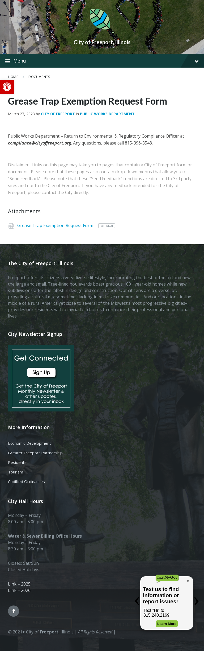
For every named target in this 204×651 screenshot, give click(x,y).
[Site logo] (102, 33)
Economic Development (29, 443)
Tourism (15, 472)
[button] (7, 87)
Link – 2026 (19, 590)
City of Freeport (58, 113)
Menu (102, 60)
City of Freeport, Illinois (102, 42)
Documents (39, 76)
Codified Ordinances (26, 481)
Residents (17, 462)
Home (13, 76)
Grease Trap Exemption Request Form (55, 225)
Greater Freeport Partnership (35, 452)
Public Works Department (107, 113)
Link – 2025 (19, 584)
